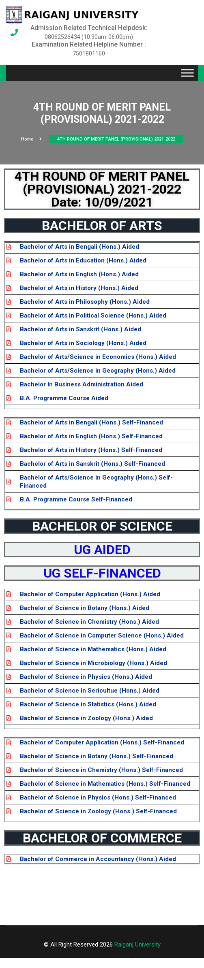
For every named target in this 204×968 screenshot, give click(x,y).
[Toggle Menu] (187, 73)
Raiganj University (137, 944)
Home (31, 139)
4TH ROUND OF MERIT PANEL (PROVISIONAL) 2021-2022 (116, 139)
